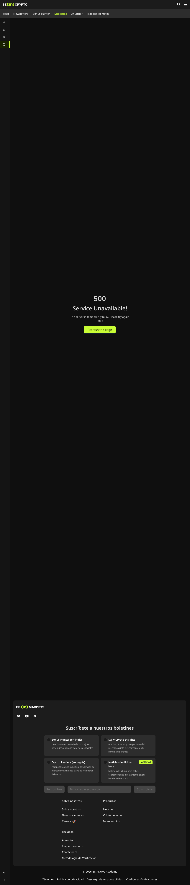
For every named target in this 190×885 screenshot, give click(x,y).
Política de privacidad (70, 879)
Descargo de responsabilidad (105, 879)
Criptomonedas (112, 815)
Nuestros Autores (73, 815)
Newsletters (20, 13)
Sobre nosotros (71, 809)
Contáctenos (69, 852)
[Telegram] (35, 716)
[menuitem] (5, 22)
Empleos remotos (72, 846)
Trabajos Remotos (98, 13)
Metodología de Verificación (79, 858)
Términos (48, 879)
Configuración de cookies (141, 879)
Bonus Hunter (41, 13)
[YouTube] (26, 716)
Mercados (60, 13)
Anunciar (77, 13)
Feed (6, 13)
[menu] (5, 33)
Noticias (108, 809)
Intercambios (111, 821)
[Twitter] (18, 716)
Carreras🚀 (69, 821)
